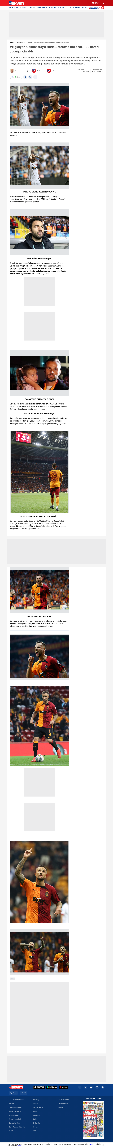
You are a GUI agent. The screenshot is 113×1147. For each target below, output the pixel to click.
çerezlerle (92, 1144)
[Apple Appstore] (39, 1087)
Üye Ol (24, 1093)
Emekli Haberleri (15, 1119)
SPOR (39, 8)
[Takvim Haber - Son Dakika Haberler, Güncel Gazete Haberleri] (16, 3)
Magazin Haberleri (15, 1111)
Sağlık (11, 1131)
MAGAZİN (46, 8)
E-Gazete (36, 1123)
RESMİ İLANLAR (81, 8)
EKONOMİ (31, 8)
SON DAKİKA (13, 8)
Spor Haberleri (14, 1115)
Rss (34, 1131)
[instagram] (97, 1087)
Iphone (35, 1127)
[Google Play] (51, 1087)
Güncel (11, 1103)
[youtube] (91, 1087)
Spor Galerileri (21, 42)
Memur (35, 1103)
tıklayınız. (20, 1145)
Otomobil (36, 1115)
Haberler (12, 42)
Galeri (35, 1119)
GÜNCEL (23, 8)
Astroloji (36, 1100)
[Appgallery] (63, 1087)
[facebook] (79, 1087)
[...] (35, 77)
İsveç (12, 979)
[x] (85, 1087)
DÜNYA (54, 8)
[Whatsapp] (30, 77)
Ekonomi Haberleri (15, 1107)
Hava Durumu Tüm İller (17, 1127)
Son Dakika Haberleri (16, 1100)
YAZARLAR (70, 8)
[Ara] (102, 3)
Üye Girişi (13, 1093)
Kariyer (60, 1107)
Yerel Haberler (38, 1107)
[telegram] (25, 77)
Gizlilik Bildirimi (63, 1100)
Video (35, 1111)
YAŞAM (61, 8)
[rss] (102, 1087)
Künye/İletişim (63, 1103)
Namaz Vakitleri (14, 1123)
